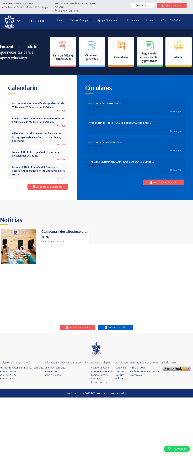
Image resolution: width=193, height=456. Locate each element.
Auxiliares (96, 436)
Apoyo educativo (107, 20)
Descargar (175, 169)
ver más (61, 169)
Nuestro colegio (79, 20)
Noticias (149, 20)
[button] (177, 449)
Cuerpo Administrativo (102, 429)
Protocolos (132, 20)
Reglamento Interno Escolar (145, 429)
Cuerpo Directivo (100, 426)
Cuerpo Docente (100, 433)
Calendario (121, 426)
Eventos (119, 429)
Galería (119, 436)
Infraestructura (99, 440)
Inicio (60, 20)
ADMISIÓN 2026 (170, 20)
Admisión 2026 (137, 426)
